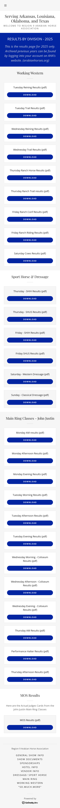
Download (30, 95)
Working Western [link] (30, 782)
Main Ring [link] (30, 778)
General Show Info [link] (30, 755)
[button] (5, 5)
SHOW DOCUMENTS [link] (30, 759)
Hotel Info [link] (30, 767)
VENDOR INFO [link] (30, 771)
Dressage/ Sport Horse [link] (30, 775)
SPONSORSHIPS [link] (30, 763)
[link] (30, 18)
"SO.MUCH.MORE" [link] (30, 786)
